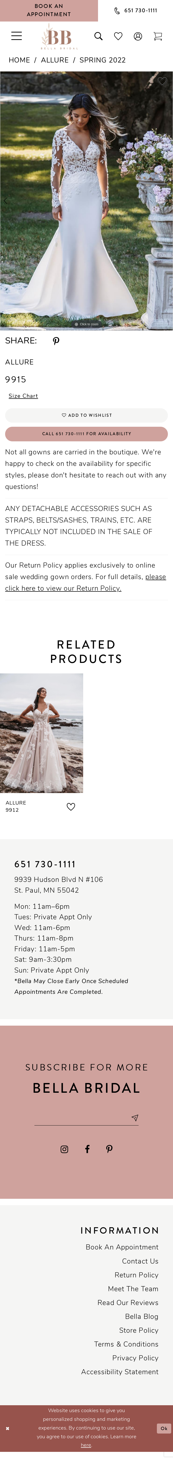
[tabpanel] (86, 200)
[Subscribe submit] (139, 1124)
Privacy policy (135, 1364)
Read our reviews (128, 1309)
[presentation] (41, 738)
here (86, 1451)
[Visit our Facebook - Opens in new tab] (87, 1155)
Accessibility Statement (120, 1378)
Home (19, 60)
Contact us (140, 1267)
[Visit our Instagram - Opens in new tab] (64, 1155)
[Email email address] (86, 1124)
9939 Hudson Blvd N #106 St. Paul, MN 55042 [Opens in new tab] (58, 890)
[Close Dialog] (8, 1434)
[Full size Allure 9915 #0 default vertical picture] (86, 200)
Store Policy (139, 1337)
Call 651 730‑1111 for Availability (87, 437)
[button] (138, 36)
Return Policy (137, 1281)
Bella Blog (142, 1323)
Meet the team (133, 1295)
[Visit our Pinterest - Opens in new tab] (109, 1155)
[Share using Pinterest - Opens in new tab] (56, 341)
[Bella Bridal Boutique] (59, 36)
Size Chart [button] (25, 397)
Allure (55, 60)
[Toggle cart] (157, 36)
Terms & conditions (126, 1351)
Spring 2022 (103, 60)
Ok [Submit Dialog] (164, 1434)
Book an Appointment (122, 1254)
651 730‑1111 (45, 868)
